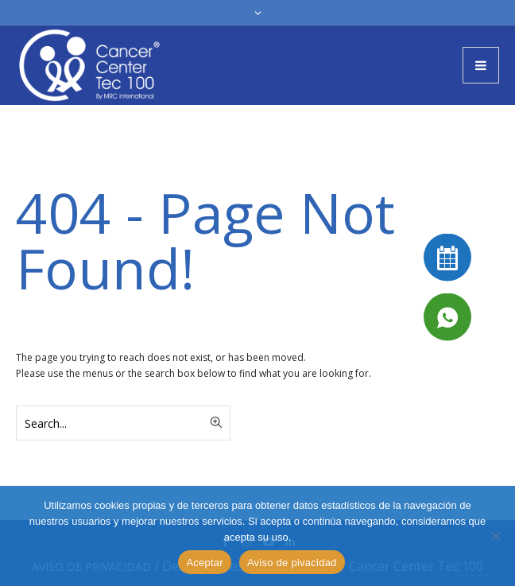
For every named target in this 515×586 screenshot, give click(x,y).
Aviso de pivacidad (292, 563)
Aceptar (204, 563)
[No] (495, 536)
